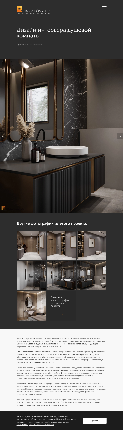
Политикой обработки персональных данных (35, 425)
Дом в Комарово (33, 44)
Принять (95, 420)
